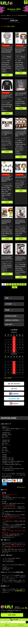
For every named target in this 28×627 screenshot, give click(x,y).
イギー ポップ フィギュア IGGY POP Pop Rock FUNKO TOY (20, 176)
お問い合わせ (21, 625)
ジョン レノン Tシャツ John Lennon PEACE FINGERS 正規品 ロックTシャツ (20, 94)
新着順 (12, 26)
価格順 (8, 26)
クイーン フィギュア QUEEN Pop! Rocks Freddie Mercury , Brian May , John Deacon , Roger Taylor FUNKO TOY (7, 178)
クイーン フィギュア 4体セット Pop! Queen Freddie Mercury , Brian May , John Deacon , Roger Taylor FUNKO (20, 133)
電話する (7, 625)
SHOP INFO (8, 324)
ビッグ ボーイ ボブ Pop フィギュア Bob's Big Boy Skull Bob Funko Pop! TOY (6, 257)
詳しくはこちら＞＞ (21, 487)
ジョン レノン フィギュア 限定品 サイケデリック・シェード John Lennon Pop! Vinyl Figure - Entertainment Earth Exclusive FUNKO (7, 49)
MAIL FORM (12, 615)
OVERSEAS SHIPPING (11, 320)
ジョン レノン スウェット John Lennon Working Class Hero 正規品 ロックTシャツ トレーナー (7, 95)
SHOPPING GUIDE (10, 316)
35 (13, 287)
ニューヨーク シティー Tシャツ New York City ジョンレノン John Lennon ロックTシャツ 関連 (7, 132)
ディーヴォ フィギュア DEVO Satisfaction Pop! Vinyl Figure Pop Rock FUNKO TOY (6, 221)
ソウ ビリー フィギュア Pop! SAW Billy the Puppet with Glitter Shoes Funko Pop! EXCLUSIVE (20, 258)
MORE (7, 75)
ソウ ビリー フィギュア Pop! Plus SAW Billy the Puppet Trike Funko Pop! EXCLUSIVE (20, 221)
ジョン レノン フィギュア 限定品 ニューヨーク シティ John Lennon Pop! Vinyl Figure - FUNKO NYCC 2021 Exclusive (20, 49)
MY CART (16, 619)
